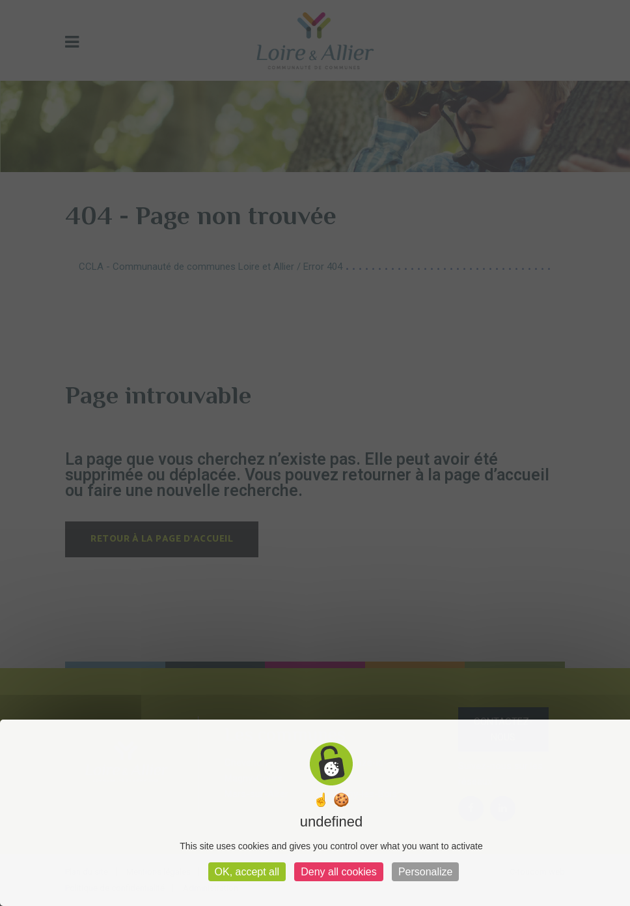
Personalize (425, 871)
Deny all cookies (339, 871)
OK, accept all (247, 871)
